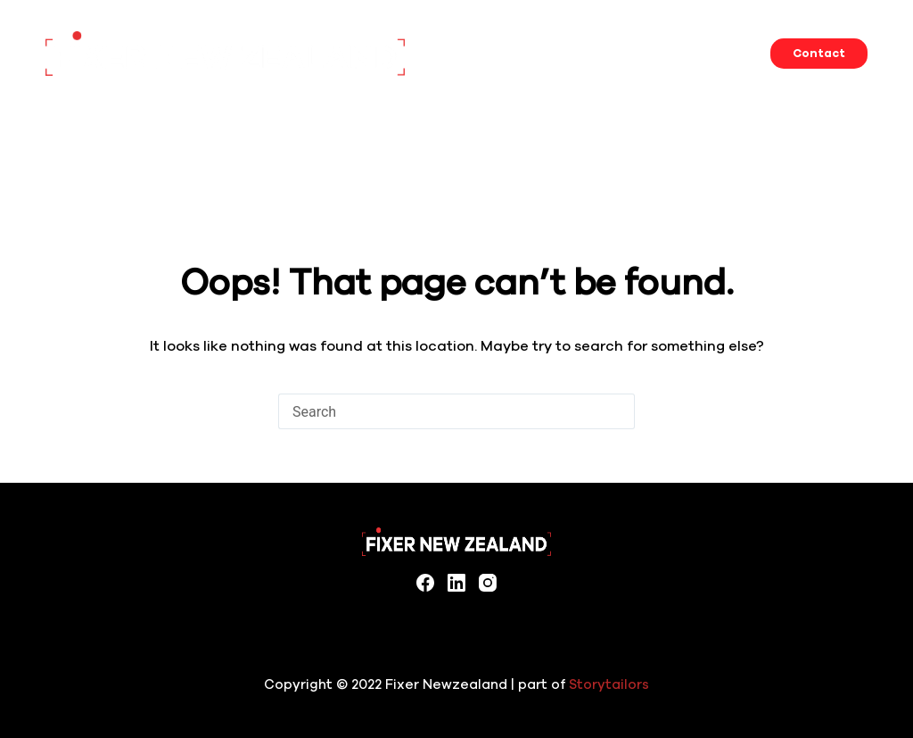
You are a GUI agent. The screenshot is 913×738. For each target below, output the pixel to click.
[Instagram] (488, 583)
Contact (819, 54)
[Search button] (617, 411)
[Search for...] (438, 411)
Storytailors (609, 684)
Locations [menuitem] (596, 53)
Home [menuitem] (451, 53)
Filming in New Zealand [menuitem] (716, 53)
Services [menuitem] (518, 53)
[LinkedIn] (456, 583)
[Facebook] (425, 583)
